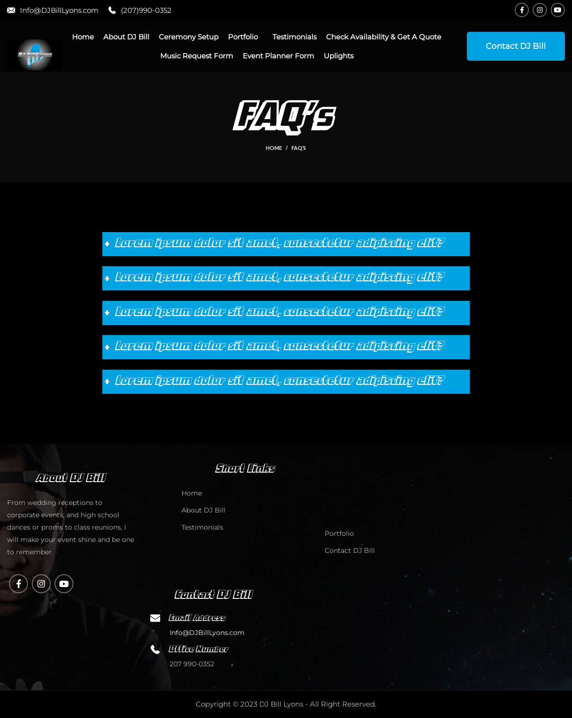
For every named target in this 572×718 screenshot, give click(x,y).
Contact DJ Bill (516, 46)
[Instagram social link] (540, 10)
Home (274, 148)
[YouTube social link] (558, 10)
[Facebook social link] (522, 10)
